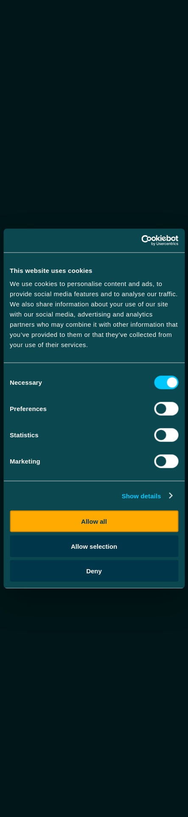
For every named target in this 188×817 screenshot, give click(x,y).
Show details (141, 495)
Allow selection (94, 546)
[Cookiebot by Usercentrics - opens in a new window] (141, 240)
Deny (94, 571)
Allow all (94, 521)
